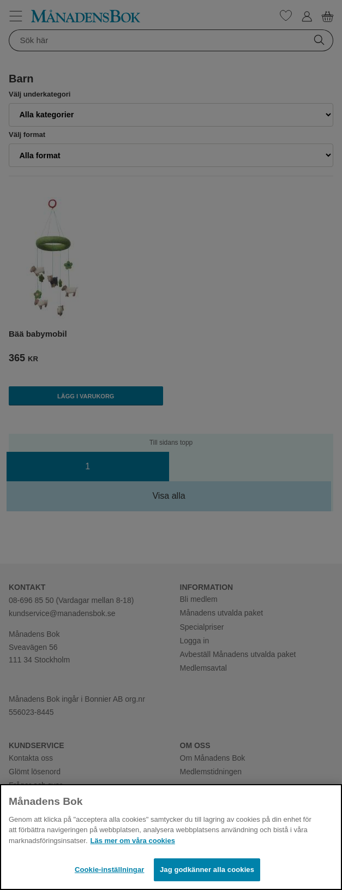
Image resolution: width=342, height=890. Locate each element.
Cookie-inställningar (110, 869)
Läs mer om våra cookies (133, 841)
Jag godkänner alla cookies (207, 869)
